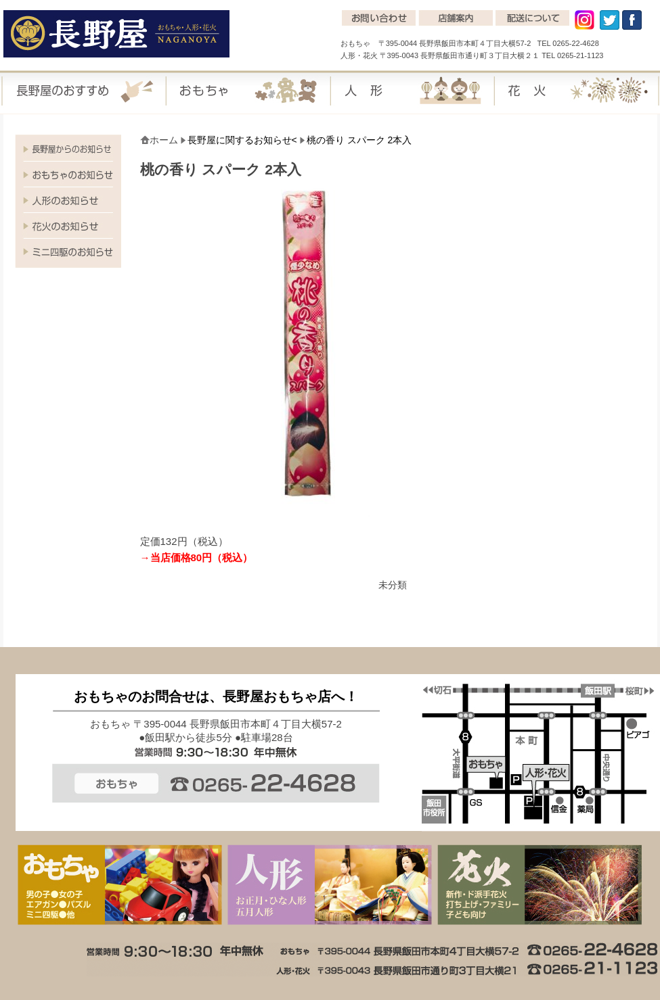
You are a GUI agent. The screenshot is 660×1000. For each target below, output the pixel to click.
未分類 (392, 584)
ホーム (164, 140)
